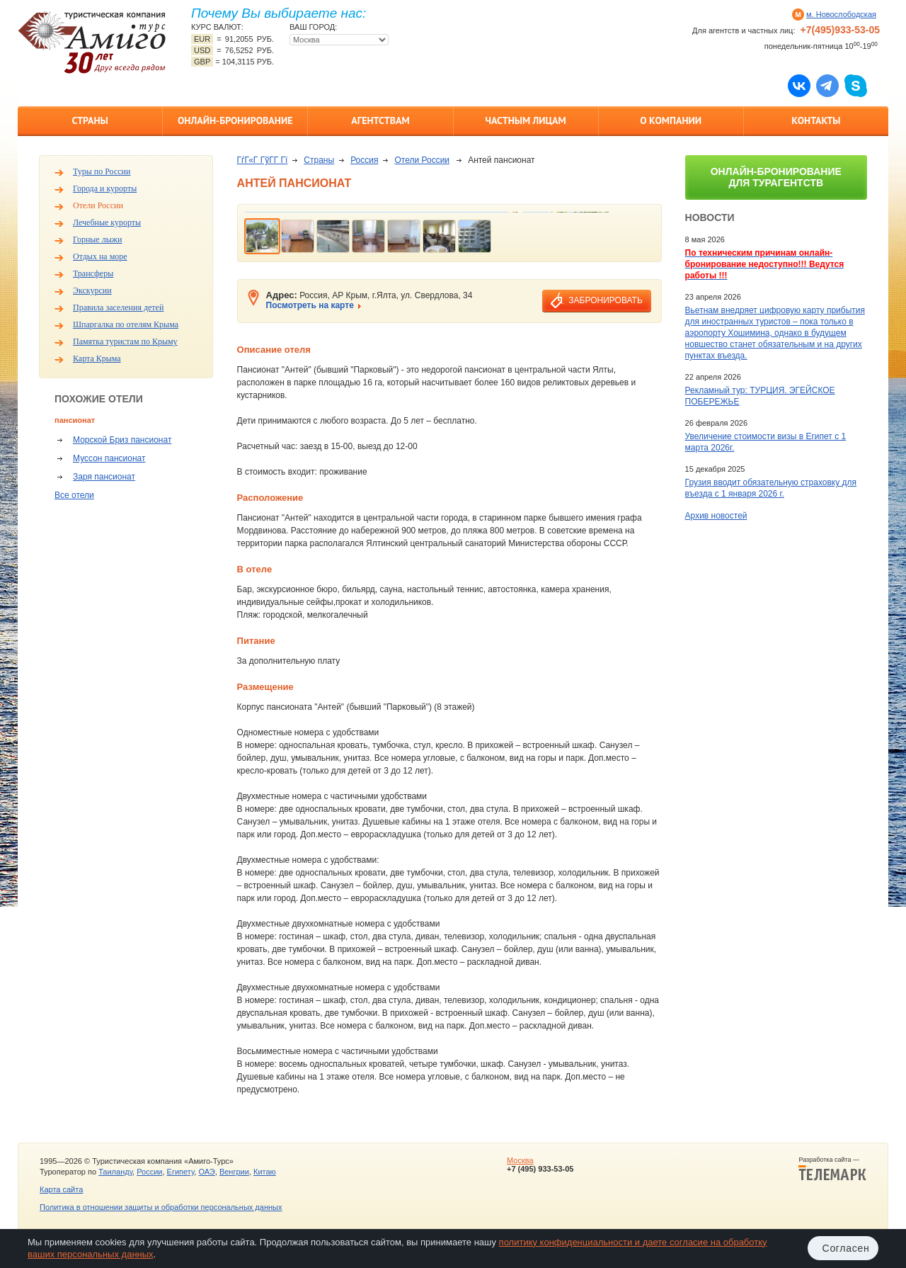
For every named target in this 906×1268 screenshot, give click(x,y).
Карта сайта (61, 1189)
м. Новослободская (841, 14)
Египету (181, 1171)
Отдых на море (100, 256)
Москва (520, 1160)
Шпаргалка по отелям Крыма (125, 324)
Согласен (846, 1248)
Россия (364, 160)
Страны (89, 120)
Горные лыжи (97, 239)
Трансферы (93, 273)
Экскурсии (92, 290)
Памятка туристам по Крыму (125, 341)
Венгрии (234, 1171)
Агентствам (380, 120)
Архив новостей (716, 516)
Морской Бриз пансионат (122, 440)
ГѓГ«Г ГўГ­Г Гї (262, 160)
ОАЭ (206, 1171)
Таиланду (115, 1171)
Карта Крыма (97, 358)
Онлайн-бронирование (235, 120)
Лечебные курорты (107, 222)
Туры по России (101, 171)
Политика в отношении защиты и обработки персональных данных (161, 1207)
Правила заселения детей (118, 307)
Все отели (74, 495)
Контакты (815, 120)
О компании (670, 120)
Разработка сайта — (832, 1169)
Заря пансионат (104, 477)
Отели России (98, 205)
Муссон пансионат (109, 458)
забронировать (605, 300)
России (149, 1171)
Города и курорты (105, 188)
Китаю (264, 1171)
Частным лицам (525, 120)
